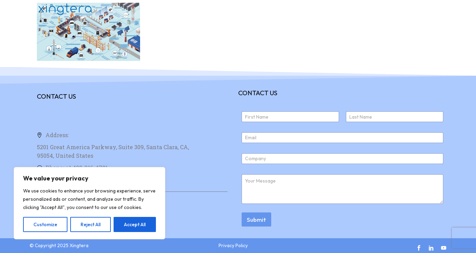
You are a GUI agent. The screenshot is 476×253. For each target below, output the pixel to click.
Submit (256, 219)
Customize (45, 224)
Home (280, 9)
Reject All (91, 224)
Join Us (393, 9)
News (424, 9)
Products (315, 9)
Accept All (135, 224)
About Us (355, 9)
